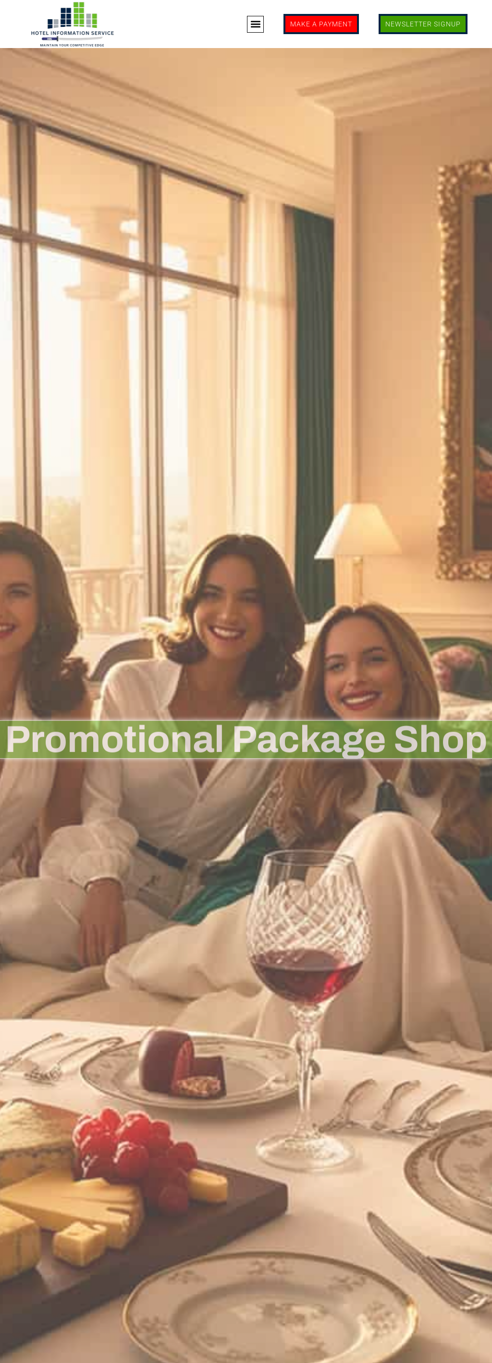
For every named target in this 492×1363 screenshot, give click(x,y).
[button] (255, 24)
